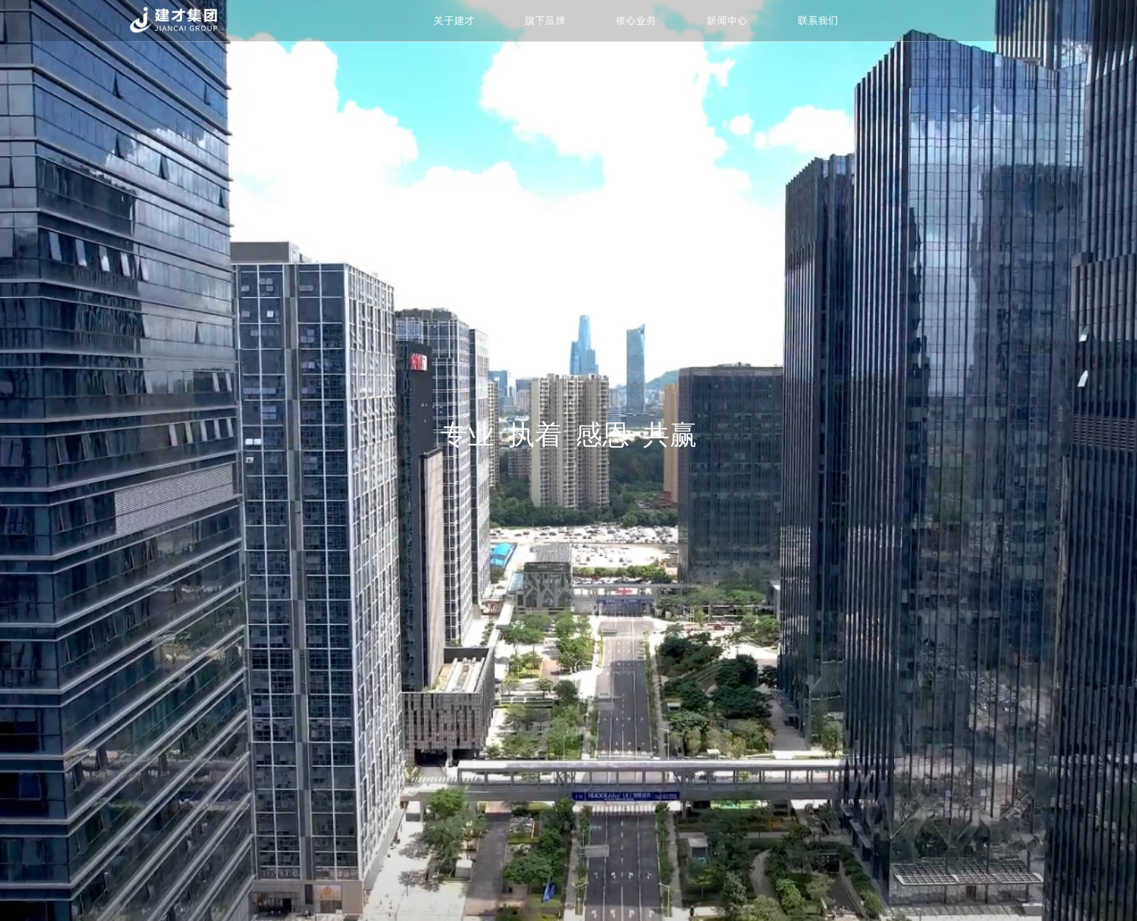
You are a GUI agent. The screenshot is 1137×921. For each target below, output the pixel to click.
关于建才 (454, 20)
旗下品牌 (545, 20)
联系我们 (817, 20)
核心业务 (636, 20)
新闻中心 (726, 20)
